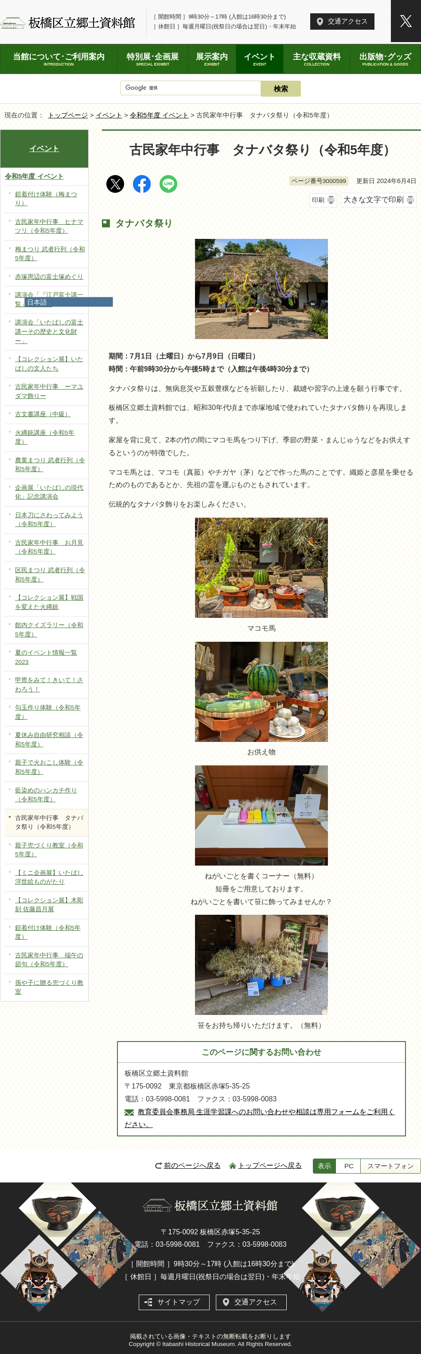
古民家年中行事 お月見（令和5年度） (49, 547)
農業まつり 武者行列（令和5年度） (50, 465)
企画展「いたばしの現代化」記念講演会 (49, 492)
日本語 (37, 302)
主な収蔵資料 (316, 59)
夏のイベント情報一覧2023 (46, 657)
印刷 (318, 199)
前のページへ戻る (192, 1165)
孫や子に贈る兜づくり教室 (49, 987)
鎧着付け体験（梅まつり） (46, 199)
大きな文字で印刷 (373, 199)
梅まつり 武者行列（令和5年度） (50, 254)
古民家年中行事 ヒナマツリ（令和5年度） (49, 226)
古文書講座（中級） (43, 414)
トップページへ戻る (270, 1165)
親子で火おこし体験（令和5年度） (49, 767)
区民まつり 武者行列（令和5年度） (50, 575)
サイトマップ (178, 1302)
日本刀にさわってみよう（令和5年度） (49, 520)
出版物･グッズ (385, 59)
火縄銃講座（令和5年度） (44, 437)
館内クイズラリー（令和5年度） (49, 630)
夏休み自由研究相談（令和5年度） (49, 740)
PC (349, 1166)
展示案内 (212, 59)
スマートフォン (390, 1166)
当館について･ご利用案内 (59, 59)
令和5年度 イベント (159, 115)
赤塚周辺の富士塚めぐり (49, 276)
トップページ (68, 115)
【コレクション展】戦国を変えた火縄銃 (49, 602)
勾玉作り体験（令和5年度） (48, 712)
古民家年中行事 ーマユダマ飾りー (49, 391)
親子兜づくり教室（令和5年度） (49, 850)
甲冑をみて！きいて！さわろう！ (49, 685)
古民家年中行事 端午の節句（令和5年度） (49, 960)
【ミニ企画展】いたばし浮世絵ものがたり (49, 878)
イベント (109, 115)
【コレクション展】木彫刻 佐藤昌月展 (49, 905)
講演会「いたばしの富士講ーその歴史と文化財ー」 (49, 331)
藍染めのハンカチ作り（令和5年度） (46, 795)
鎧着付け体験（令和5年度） (48, 932)
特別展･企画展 (152, 59)
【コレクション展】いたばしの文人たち (49, 364)
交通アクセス (348, 21)
